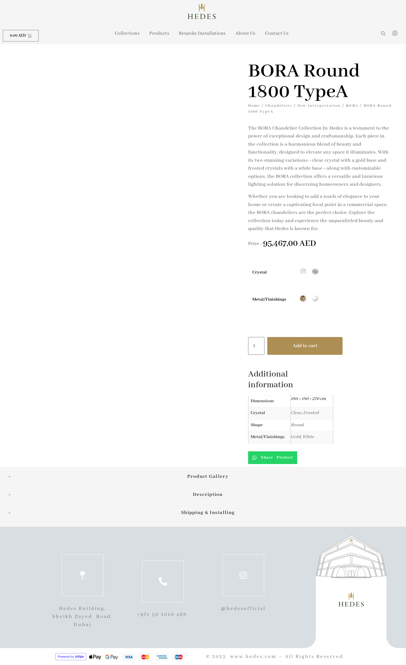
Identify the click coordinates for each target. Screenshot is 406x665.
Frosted (311, 413)
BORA (352, 105)
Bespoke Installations (202, 33)
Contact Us (277, 33)
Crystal (259, 272)
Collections (127, 33)
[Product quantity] (256, 346)
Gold (296, 437)
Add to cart (305, 346)
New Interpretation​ (319, 105)
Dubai (82, 625)
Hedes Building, (82, 608)
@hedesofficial (243, 608)
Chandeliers (278, 105)
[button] (383, 33)
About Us (245, 33)
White (308, 437)
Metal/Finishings (269, 299)
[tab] (203, 477)
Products (159, 33)
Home (254, 105)
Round (297, 425)
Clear (296, 413)
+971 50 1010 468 (163, 614)
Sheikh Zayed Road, (82, 616)
